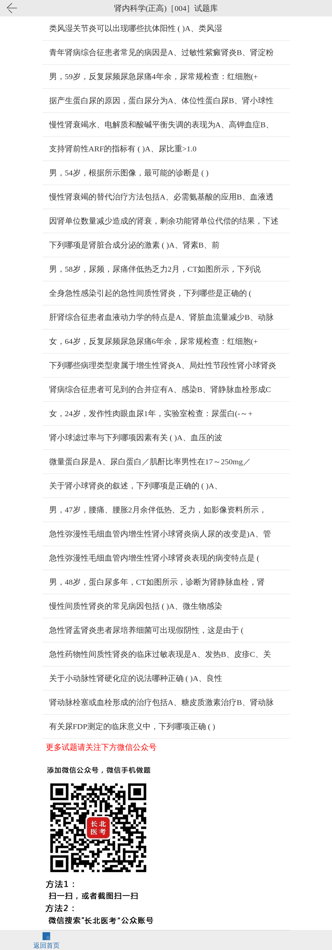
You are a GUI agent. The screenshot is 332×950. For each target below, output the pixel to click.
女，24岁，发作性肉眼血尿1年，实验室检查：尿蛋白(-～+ (151, 413)
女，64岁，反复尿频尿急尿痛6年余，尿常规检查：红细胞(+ (153, 341)
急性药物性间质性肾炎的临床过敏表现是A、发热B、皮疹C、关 (160, 654)
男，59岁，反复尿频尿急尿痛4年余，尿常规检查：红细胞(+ (153, 76)
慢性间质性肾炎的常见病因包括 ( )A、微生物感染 (135, 606)
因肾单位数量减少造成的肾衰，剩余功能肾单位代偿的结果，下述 (164, 221)
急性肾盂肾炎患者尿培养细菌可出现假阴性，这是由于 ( (146, 630)
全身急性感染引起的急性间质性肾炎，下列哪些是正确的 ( (150, 293)
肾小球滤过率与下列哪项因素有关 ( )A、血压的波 (135, 437)
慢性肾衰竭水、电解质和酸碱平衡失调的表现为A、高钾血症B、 (161, 124)
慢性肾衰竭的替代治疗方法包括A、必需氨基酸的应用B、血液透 (161, 197)
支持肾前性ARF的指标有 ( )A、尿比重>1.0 (123, 148)
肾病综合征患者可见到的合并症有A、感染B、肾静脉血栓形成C (160, 389)
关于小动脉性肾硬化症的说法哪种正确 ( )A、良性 (135, 678)
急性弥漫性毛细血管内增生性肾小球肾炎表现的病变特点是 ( (154, 558)
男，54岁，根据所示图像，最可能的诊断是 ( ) (129, 173)
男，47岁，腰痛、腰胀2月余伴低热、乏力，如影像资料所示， (158, 510)
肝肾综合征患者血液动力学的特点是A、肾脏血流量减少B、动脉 (161, 317)
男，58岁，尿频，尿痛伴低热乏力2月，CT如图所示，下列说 (155, 269)
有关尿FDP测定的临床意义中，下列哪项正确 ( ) (132, 726)
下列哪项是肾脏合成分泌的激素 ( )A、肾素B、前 (134, 245)
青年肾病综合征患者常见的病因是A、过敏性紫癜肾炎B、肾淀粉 (161, 52)
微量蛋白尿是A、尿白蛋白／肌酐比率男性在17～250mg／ (150, 461)
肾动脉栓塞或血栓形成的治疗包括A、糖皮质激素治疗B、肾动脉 (161, 702)
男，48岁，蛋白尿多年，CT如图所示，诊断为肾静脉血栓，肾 (157, 582)
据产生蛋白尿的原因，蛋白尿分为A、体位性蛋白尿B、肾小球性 (161, 100)
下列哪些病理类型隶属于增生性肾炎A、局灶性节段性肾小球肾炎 (162, 365)
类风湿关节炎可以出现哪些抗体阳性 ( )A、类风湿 (135, 28)
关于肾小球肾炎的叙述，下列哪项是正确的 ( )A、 (135, 485)
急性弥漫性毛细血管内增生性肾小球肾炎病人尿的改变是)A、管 (160, 534)
